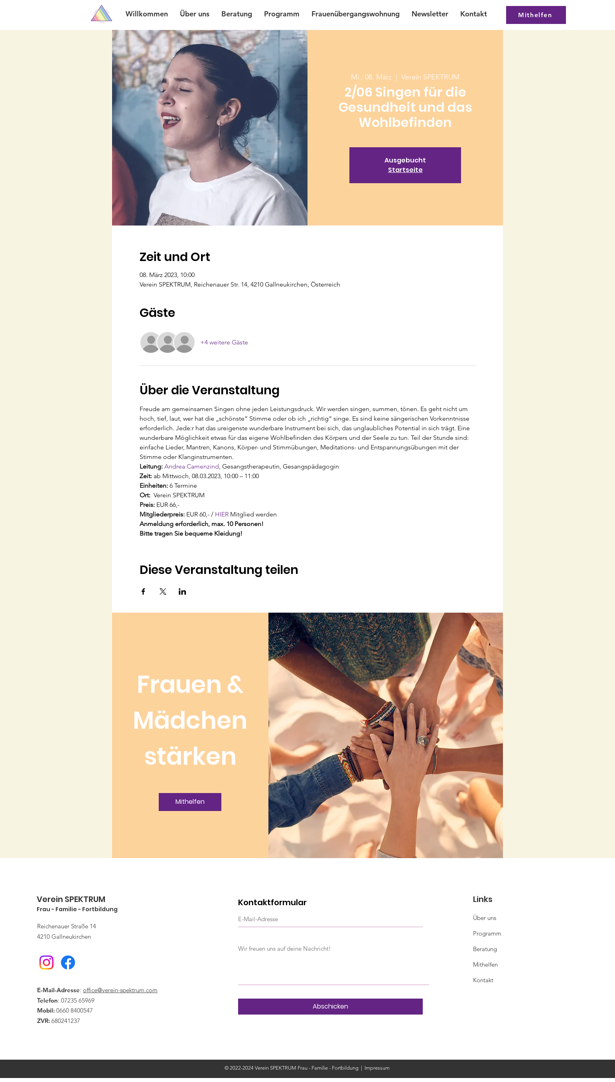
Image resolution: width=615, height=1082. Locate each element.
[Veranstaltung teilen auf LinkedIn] (182, 591)
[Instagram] (46, 962)
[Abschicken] (330, 1007)
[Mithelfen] (536, 15)
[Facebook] (68, 962)
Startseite (405, 169)
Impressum (377, 1068)
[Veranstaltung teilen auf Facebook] (143, 591)
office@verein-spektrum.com (120, 990)
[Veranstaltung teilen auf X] (163, 591)
